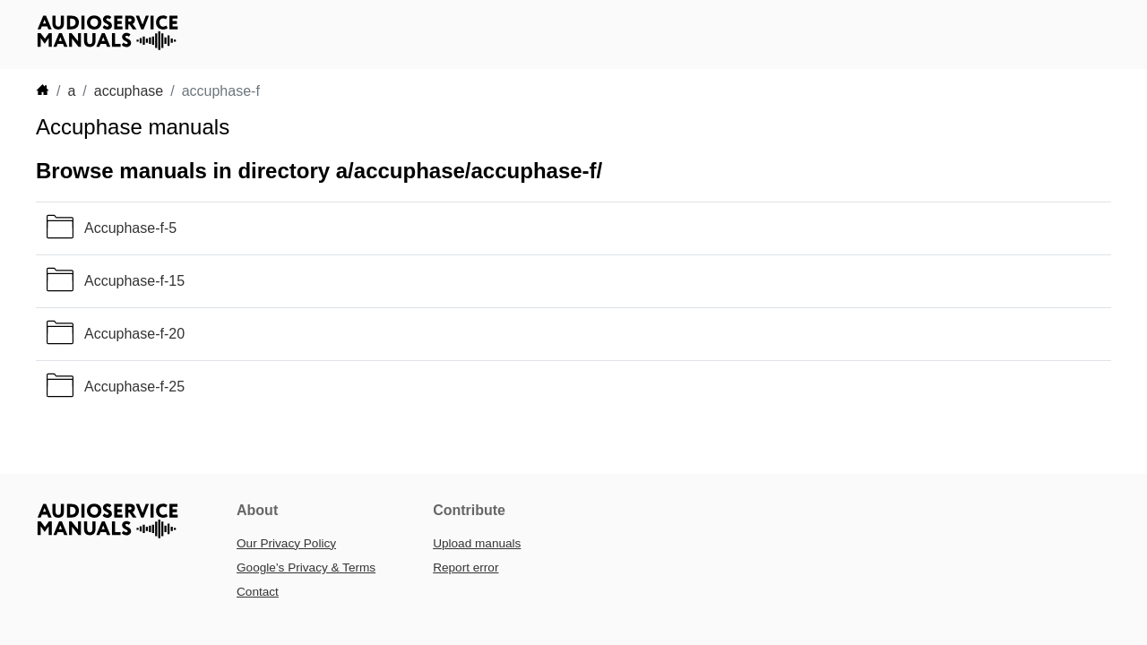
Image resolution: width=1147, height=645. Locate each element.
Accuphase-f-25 (134, 386)
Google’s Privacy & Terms (306, 567)
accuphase (128, 91)
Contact (258, 591)
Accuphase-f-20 (134, 333)
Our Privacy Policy (286, 543)
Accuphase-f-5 (130, 228)
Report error (465, 567)
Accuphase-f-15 (134, 280)
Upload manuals (477, 543)
